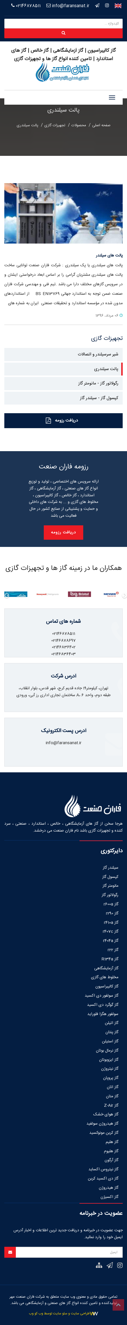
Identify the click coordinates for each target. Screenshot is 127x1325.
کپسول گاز (110, 877)
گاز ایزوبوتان (108, 1059)
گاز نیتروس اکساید (103, 1169)
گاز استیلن (110, 1041)
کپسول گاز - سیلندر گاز (99, 398)
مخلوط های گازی (104, 977)
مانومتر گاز (110, 885)
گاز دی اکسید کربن (103, 1178)
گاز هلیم (112, 1142)
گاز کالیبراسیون (106, 986)
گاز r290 (112, 913)
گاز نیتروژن (109, 1068)
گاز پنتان (111, 1032)
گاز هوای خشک (105, 1114)
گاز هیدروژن (108, 1187)
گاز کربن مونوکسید (103, 1132)
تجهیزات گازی (54, 125)
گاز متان (112, 1096)
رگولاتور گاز (110, 895)
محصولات (78, 125)
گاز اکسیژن (109, 1197)
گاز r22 (113, 950)
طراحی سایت (80, 1313)
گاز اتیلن (111, 1023)
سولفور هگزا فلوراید (102, 1014)
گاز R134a (110, 959)
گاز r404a (110, 940)
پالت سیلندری (27, 125)
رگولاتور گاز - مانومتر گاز (98, 383)
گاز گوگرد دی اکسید (102, 1005)
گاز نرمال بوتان (107, 1050)
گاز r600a (111, 904)
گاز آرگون (111, 1160)
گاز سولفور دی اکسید (101, 995)
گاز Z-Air (111, 1105)
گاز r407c (110, 931)
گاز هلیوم (111, 1151)
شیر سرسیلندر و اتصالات (98, 354)
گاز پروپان (110, 1078)
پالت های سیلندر (109, 255)
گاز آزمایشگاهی (106, 968)
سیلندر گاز (110, 867)
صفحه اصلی (101, 125)
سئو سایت (60, 1313)
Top (118, 1305)
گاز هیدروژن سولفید (102, 1123)
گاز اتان (112, 1087)
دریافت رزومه (62, 420)
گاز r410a (111, 922)
